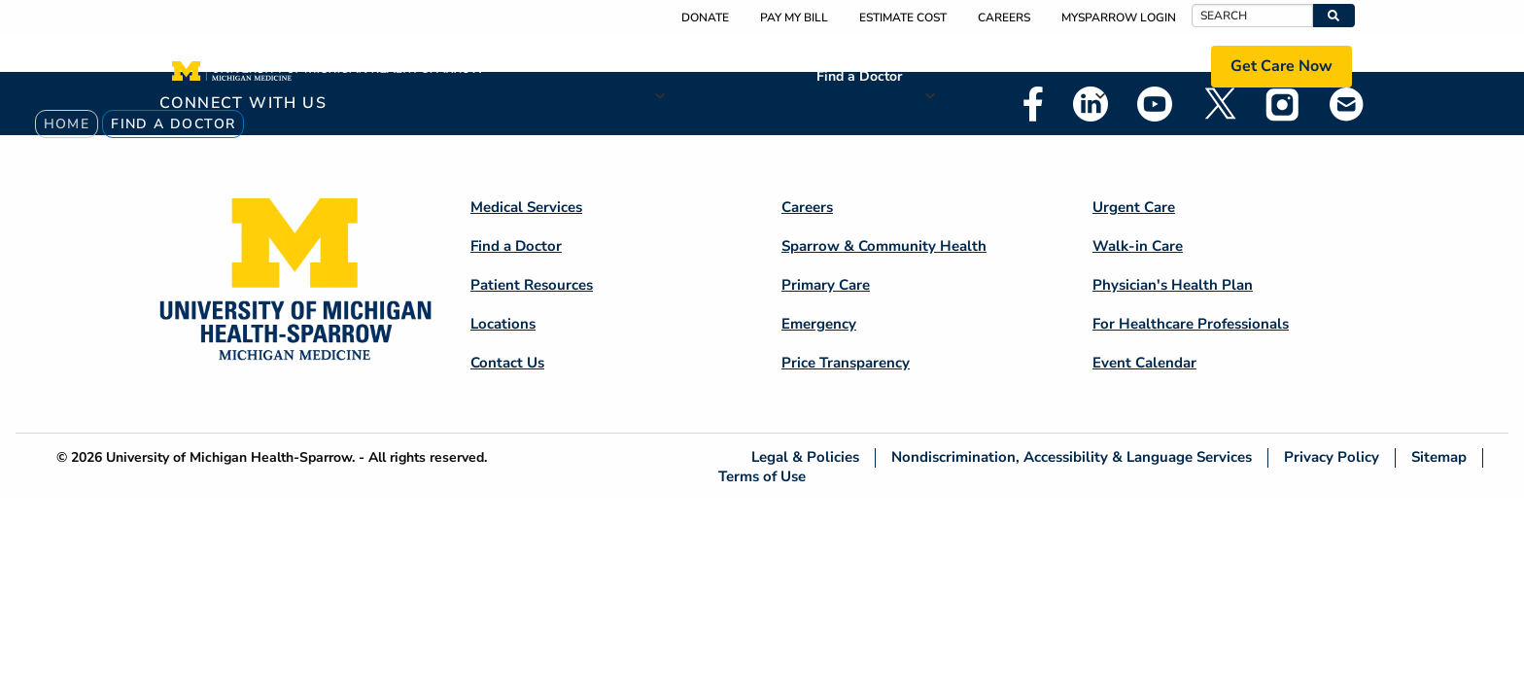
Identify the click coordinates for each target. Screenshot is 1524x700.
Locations (1141, 65)
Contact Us (507, 362)
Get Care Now (1281, 66)
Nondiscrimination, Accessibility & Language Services (1071, 457)
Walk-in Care (1137, 246)
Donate (705, 17)
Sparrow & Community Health (884, 246)
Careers (1004, 17)
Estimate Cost (903, 17)
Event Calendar (1144, 362)
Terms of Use (762, 476)
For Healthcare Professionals (1190, 323)
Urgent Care (1133, 207)
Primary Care (825, 285)
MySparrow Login (1118, 17)
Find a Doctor (859, 76)
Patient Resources (998, 65)
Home (67, 124)
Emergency (818, 323)
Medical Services (724, 65)
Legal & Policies (805, 457)
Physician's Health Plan (1172, 285)
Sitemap (1439, 457)
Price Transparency (845, 362)
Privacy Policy (1331, 457)
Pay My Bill (794, 17)
